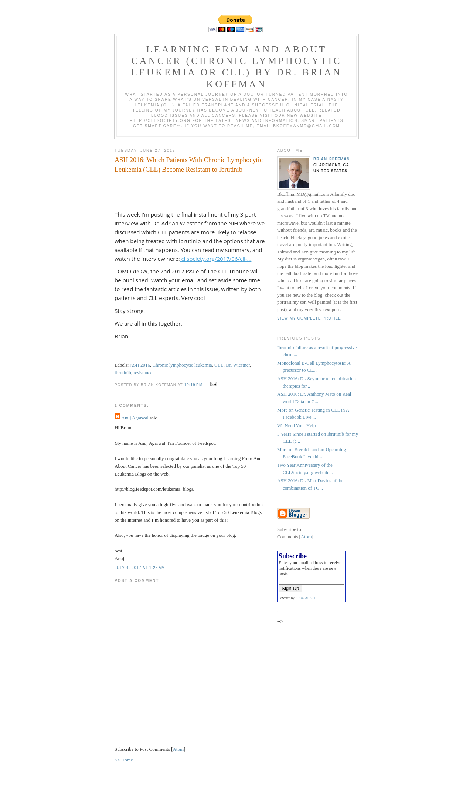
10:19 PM (194, 385)
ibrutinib (123, 372)
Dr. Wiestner (238, 365)
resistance (142, 372)
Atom (178, 749)
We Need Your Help (296, 425)
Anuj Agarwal (135, 417)
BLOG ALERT (305, 598)
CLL (219, 365)
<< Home (124, 760)
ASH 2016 (140, 365)
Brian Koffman (331, 159)
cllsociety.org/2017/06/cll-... (216, 258)
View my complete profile (309, 318)
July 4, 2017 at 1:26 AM (140, 568)
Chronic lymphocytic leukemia (182, 365)
